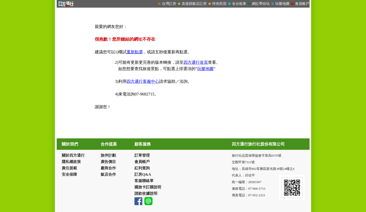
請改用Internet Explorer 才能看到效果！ (183, 4)
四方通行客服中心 (143, 81)
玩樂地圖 (205, 69)
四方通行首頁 (196, 62)
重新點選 (135, 52)
